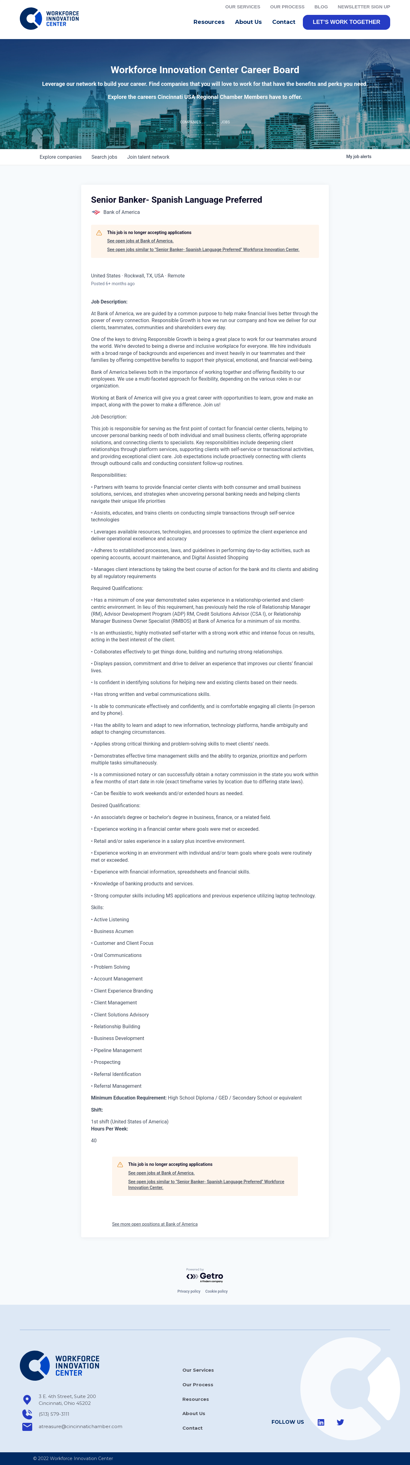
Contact (283, 23)
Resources (211, 23)
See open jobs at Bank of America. (140, 242)
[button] (346, 23)
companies (60, 158)
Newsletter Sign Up (364, 6)
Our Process (287, 6)
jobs (104, 158)
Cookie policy (216, 1292)
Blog (321, 6)
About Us (250, 23)
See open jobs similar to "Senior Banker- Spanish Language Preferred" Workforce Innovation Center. (203, 250)
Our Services (242, 6)
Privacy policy (188, 1292)
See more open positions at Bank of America (155, 1225)
